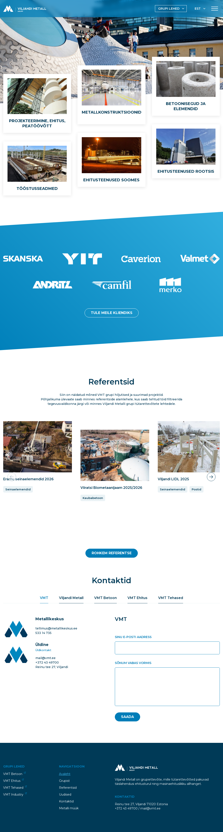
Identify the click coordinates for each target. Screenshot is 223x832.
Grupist (64, 781)
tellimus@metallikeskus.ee (56, 628)
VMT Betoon (14, 774)
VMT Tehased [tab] (170, 598)
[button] (211, 477)
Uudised (65, 794)
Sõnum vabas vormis (133, 663)
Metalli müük (69, 808)
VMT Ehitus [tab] (137, 598)
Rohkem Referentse (112, 553)
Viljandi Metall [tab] (71, 598)
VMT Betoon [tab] (105, 598)
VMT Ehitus (13, 781)
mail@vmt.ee (45, 658)
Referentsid (68, 788)
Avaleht (64, 774)
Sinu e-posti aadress (133, 637)
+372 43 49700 (47, 662)
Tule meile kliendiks (111, 313)
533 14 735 (43, 633)
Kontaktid (66, 801)
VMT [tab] (44, 598)
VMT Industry (15, 794)
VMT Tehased (15, 787)
